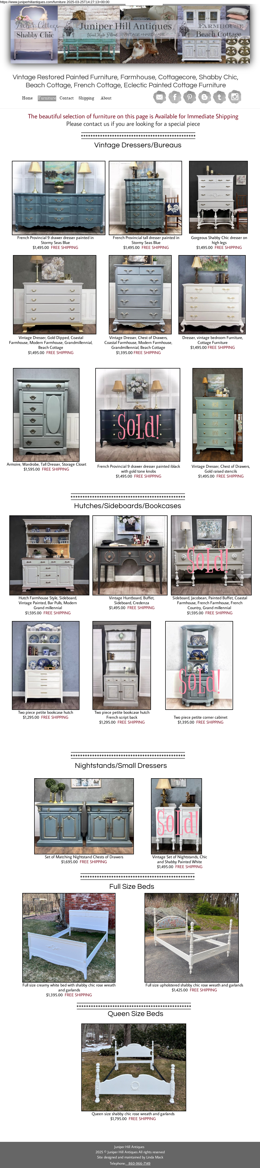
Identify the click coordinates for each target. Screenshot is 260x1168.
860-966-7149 (137, 1163)
